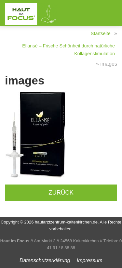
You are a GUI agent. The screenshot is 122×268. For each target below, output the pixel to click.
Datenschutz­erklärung (45, 260)
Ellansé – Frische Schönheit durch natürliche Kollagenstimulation (68, 49)
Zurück (61, 192)
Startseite (101, 33)
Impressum (89, 260)
